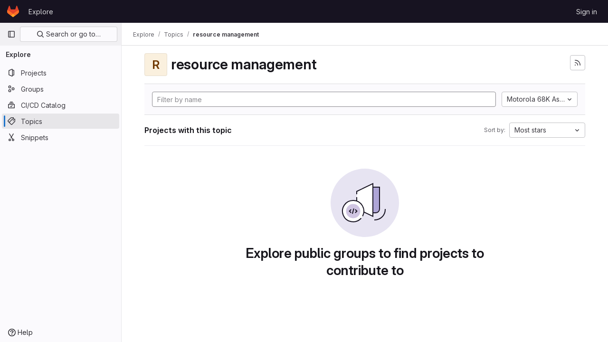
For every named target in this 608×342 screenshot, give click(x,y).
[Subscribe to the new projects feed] (577, 62)
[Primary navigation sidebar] (11, 34)
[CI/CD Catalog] (60, 105)
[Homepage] (13, 11)
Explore (40, 12)
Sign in (586, 12)
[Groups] (60, 88)
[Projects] (60, 72)
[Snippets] (60, 137)
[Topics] (60, 121)
